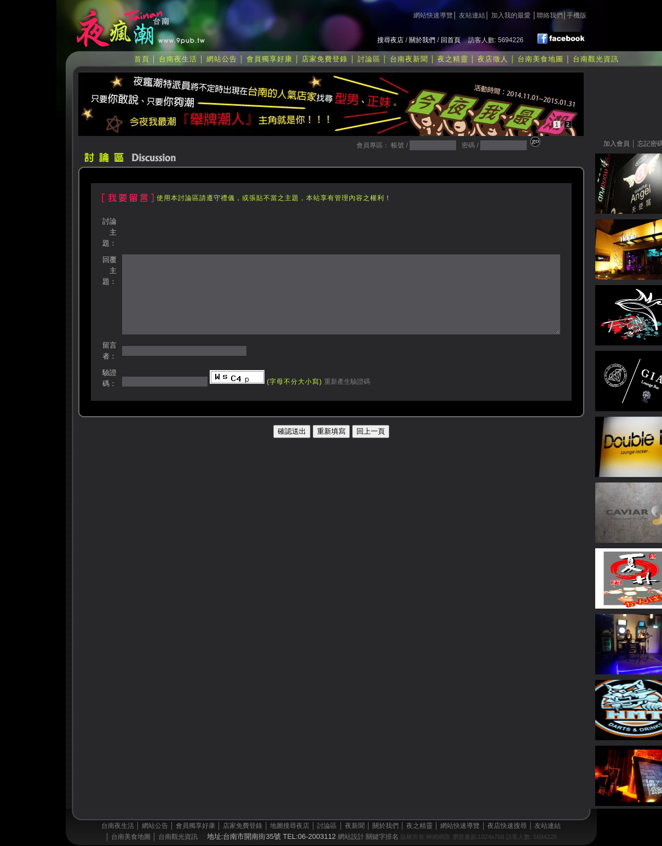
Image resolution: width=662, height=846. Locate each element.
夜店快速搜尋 (507, 826)
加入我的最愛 (511, 15)
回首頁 (450, 40)
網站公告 (221, 59)
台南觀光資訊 (596, 59)
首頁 (141, 59)
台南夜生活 (178, 59)
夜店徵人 (492, 59)
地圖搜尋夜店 (289, 826)
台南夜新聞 (409, 59)
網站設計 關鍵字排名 (368, 837)
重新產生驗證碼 (346, 381)
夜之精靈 (453, 59)
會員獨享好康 (269, 59)
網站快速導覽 (433, 15)
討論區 (369, 59)
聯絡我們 (550, 15)
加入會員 (616, 143)
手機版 (576, 15)
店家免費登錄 (325, 59)
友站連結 (472, 15)
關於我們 (422, 40)
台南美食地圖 (540, 59)
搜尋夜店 (390, 40)
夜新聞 (355, 826)
